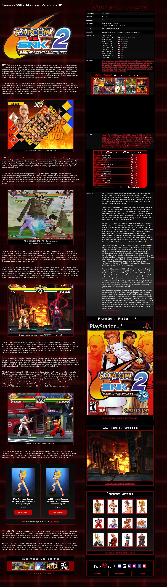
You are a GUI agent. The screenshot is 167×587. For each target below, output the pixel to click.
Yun (126, 67)
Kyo (134, 63)
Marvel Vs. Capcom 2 (134, 143)
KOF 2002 (123, 143)
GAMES (142, 573)
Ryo (110, 65)
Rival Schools (146, 143)
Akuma (130, 63)
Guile (116, 61)
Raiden (118, 65)
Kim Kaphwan (134, 65)
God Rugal (122, 71)
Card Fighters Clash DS (121, 141)
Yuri (107, 65)
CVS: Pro (43, 76)
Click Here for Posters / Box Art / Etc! (120, 417)
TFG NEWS (97, 573)
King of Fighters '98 (135, 141)
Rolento (130, 67)
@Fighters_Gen (116, 310)
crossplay (56, 531)
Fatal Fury (113, 147)
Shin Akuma (114, 71)
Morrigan (124, 63)
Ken (107, 61)
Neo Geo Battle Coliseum (125, 147)
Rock (115, 69)
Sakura (138, 61)
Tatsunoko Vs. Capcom (141, 147)
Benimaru (139, 63)
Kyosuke (136, 67)
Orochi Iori (106, 71)
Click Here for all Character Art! (120, 552)
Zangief (133, 61)
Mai (114, 65)
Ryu (103, 61)
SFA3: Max (140, 145)
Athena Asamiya (140, 69)
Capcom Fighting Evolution (126, 139)
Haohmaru (109, 69)
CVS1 (37, 76)
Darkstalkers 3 (107, 145)
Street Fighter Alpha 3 (120, 145)
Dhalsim (122, 61)
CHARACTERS (119, 573)
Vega (118, 63)
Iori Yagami (125, 65)
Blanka (127, 61)
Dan (103, 69)
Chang (124, 69)
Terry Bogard (148, 63)
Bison (109, 63)
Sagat (114, 63)
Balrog (149, 61)
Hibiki (146, 67)
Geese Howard (107, 67)
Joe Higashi (130, 69)
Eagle (150, 67)
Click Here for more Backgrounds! (120, 483)
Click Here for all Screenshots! (40, 572)
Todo (119, 69)
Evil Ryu (149, 69)
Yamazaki (143, 65)
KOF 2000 (108, 143)
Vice (148, 65)
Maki (142, 67)
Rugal (115, 67)
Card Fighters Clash (142, 139)
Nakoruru (121, 67)
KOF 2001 (115, 143)
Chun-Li (111, 61)
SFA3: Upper (132, 145)
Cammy (144, 61)
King (103, 65)
